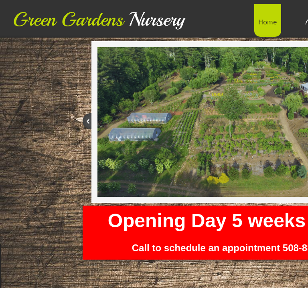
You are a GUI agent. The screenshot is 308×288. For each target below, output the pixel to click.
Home (267, 21)
